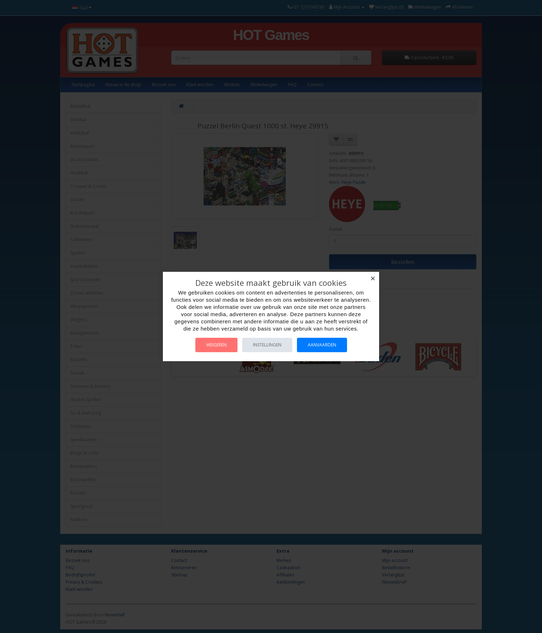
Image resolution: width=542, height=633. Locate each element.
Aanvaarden (322, 345)
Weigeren (216, 345)
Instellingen (267, 345)
